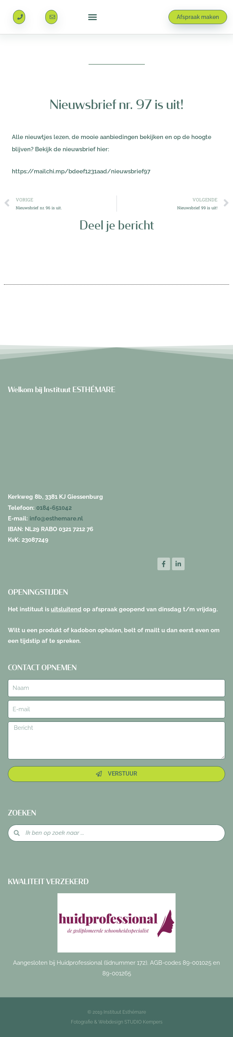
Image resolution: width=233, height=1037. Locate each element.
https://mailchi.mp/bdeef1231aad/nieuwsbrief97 (81, 171)
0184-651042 (54, 507)
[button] (92, 17)
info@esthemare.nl (56, 518)
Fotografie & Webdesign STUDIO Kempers (117, 1022)
